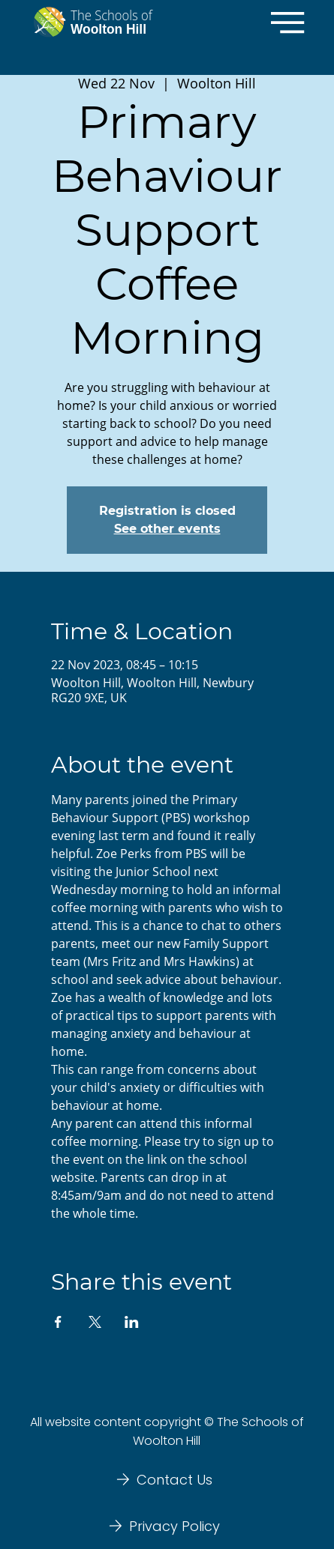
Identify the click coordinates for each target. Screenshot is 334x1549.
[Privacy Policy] (167, 1526)
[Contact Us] (167, 1479)
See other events (167, 529)
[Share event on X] (95, 1322)
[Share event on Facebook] (58, 1322)
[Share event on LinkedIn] (132, 1322)
